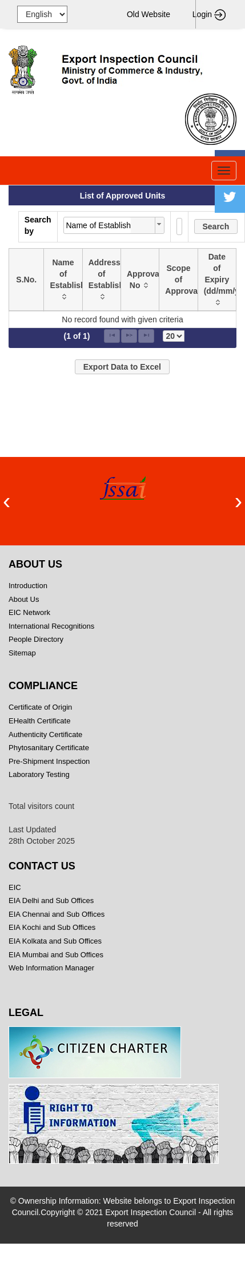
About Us (24, 599)
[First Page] (112, 336)
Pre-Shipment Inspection (49, 761)
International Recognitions (51, 626)
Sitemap (59, 653)
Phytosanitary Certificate (49, 747)
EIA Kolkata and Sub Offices (55, 941)
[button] (216, 226)
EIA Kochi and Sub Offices (52, 927)
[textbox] (179, 226)
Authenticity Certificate (45, 734)
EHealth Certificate (39, 721)
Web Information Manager (51, 968)
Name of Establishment (98, 225)
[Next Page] (129, 336)
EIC (15, 887)
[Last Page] (146, 336)
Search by (38, 225)
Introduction (28, 585)
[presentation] (6, 501)
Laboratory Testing (39, 774)
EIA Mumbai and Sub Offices (56, 954)
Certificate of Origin (40, 707)
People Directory (36, 639)
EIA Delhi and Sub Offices (51, 900)
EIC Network (29, 612)
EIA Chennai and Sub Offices (57, 914)
